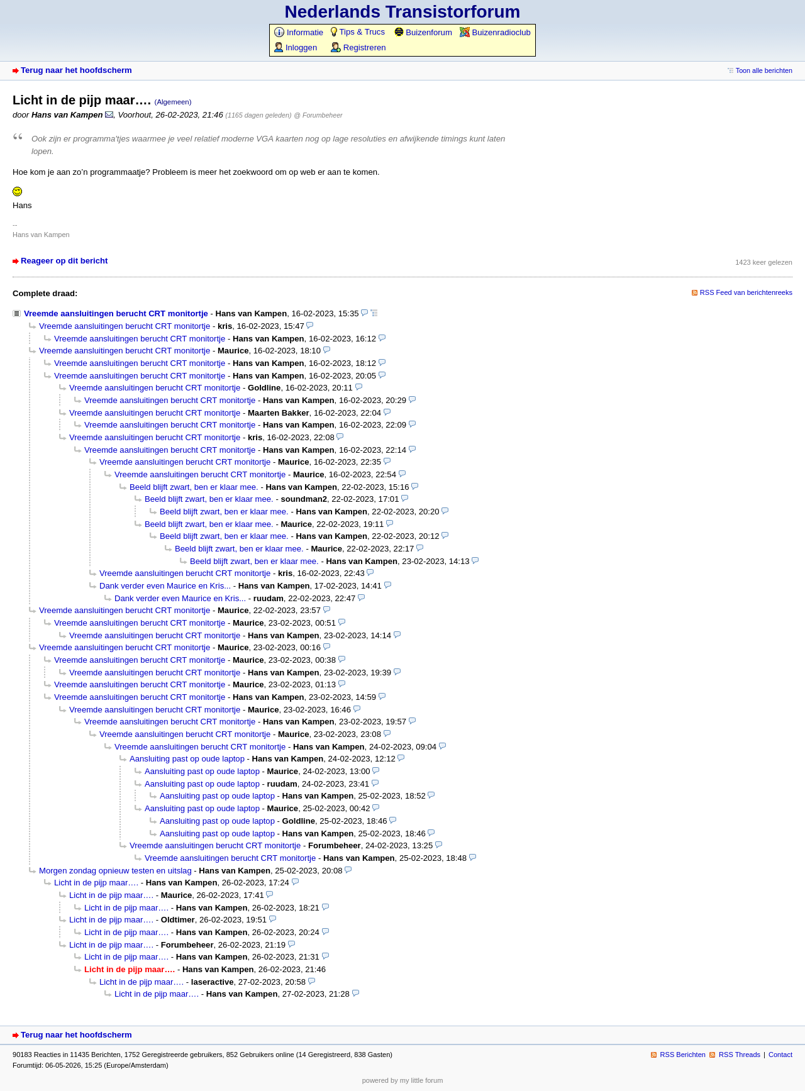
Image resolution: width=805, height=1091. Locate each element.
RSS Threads (739, 1054)
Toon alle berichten (764, 70)
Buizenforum (423, 32)
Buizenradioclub (495, 32)
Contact (780, 1054)
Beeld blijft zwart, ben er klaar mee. (194, 487)
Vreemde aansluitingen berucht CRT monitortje (116, 313)
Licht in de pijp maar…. (96, 882)
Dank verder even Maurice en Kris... (165, 585)
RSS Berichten (683, 1054)
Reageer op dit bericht (64, 260)
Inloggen (295, 47)
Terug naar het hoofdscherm (76, 70)
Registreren (358, 47)
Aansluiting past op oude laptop (187, 758)
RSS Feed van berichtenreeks (746, 292)
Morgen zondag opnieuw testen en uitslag (115, 870)
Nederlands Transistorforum (403, 11)
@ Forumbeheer (318, 115)
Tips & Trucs (358, 31)
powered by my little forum (402, 1080)
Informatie (298, 32)
